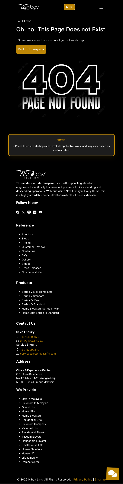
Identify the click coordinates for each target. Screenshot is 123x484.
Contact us (28, 251)
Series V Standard (33, 296)
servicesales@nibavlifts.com (38, 353)
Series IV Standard (33, 304)
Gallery (26, 259)
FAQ (24, 255)
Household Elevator (34, 440)
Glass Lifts (28, 407)
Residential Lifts (32, 419)
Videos (26, 263)
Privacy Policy (82, 479)
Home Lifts (28, 411)
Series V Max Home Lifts (37, 291)
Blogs (25, 238)
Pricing (26, 242)
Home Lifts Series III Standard (40, 312)
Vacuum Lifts (30, 428)
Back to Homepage (31, 49)
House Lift (28, 453)
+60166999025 (29, 337)
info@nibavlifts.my (31, 341)
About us (27, 234)
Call (69, 7)
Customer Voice (32, 272)
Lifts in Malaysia (32, 398)
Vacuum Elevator (32, 436)
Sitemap (100, 479)
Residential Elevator (34, 432)
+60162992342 (29, 349)
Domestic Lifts (31, 462)
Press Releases (31, 268)
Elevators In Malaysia (35, 403)
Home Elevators (32, 415)
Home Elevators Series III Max (40, 308)
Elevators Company (34, 424)
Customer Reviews (34, 247)
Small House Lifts (32, 445)
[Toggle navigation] (101, 7)
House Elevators (32, 449)
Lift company (30, 457)
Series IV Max (30, 300)
